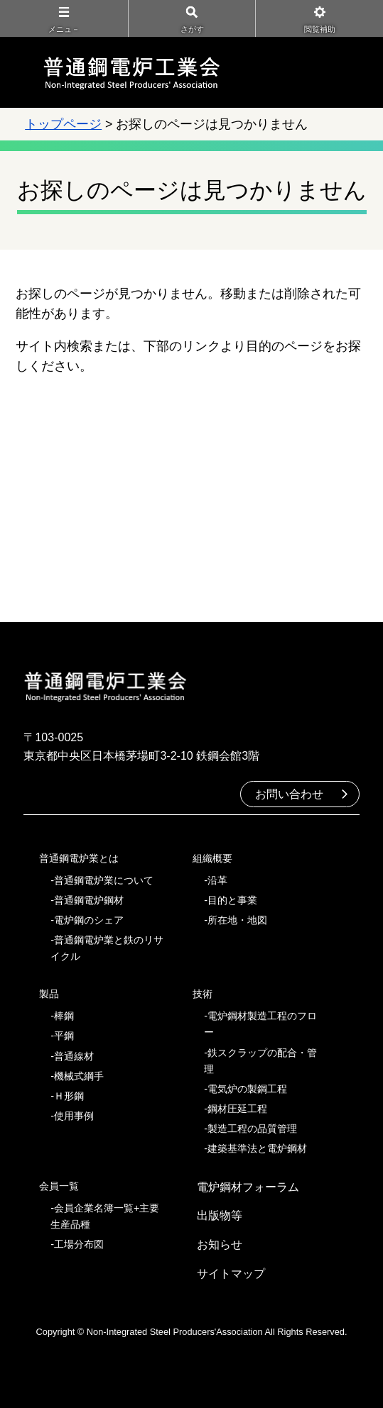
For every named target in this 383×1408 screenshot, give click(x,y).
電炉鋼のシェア (89, 920)
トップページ (63, 124)
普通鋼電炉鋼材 (89, 900)
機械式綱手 (79, 1076)
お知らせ (219, 1244)
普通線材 (74, 1056)
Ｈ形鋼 (69, 1096)
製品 (49, 993)
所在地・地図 (237, 920)
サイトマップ (231, 1274)
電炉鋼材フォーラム (248, 1187)
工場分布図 (79, 1244)
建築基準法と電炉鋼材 (257, 1148)
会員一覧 (59, 1186)
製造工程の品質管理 (252, 1128)
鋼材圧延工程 (237, 1108)
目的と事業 (232, 900)
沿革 (217, 880)
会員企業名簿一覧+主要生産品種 (104, 1216)
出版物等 (219, 1215)
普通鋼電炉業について (103, 880)
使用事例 (74, 1115)
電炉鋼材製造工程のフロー (260, 1024)
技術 (202, 993)
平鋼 (64, 1035)
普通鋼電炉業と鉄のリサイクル (106, 948)
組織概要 (212, 858)
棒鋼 (64, 1015)
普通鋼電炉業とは (79, 858)
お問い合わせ (289, 794)
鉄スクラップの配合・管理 (260, 1061)
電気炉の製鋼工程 (247, 1088)
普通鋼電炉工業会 (131, 72)
